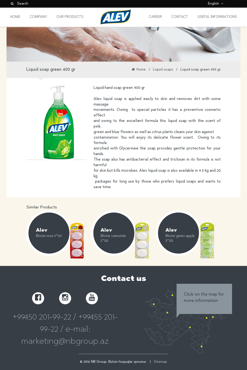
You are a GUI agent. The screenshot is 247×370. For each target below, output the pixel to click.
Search (19, 4)
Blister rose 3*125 (49, 236)
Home (15, 17)
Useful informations (217, 17)
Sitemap (160, 362)
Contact (179, 17)
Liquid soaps (163, 69)
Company (38, 17)
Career (155, 17)
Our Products (69, 17)
